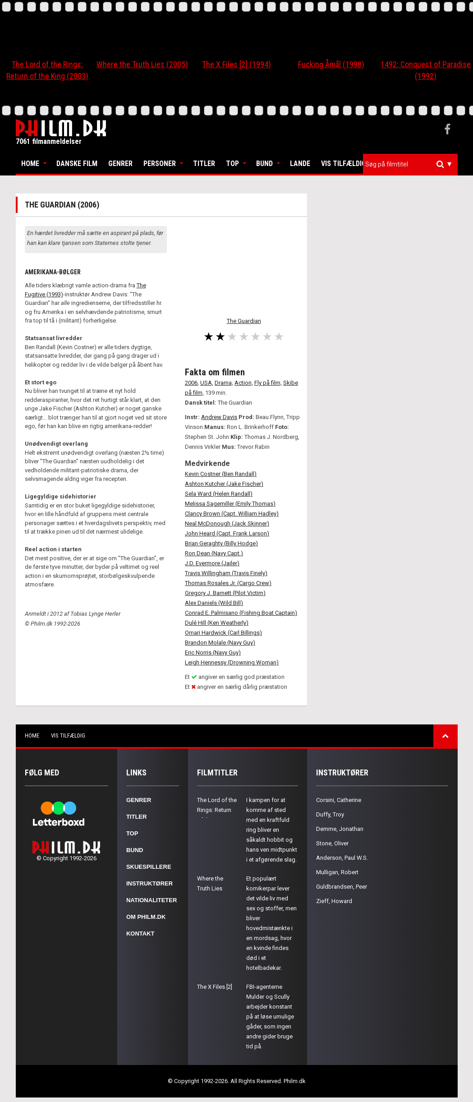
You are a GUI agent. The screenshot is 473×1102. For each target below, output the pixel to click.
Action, (243, 382)
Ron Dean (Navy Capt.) (214, 553)
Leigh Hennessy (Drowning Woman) (232, 662)
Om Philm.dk (145, 916)
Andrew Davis (219, 417)
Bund (264, 163)
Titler (204, 163)
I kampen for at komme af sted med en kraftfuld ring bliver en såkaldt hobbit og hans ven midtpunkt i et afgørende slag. (271, 830)
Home (30, 163)
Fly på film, (268, 382)
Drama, (224, 382)
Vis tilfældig (343, 163)
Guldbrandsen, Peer (341, 886)
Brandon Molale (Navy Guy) (220, 642)
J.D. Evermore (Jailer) (212, 563)
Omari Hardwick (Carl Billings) (223, 632)
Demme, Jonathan (339, 828)
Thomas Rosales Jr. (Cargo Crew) (228, 583)
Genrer (120, 163)
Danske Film (76, 163)
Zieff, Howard (334, 901)
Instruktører (149, 883)
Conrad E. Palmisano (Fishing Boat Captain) (241, 612)
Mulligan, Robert (337, 872)
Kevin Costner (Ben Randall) (221, 473)
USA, (206, 382)
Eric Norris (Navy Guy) (213, 652)
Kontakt (140, 933)
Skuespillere (148, 866)
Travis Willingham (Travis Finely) (226, 573)
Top (232, 163)
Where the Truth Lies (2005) (142, 64)
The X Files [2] (214, 986)
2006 (191, 382)
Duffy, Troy (330, 814)
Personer (159, 163)
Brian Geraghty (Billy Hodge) (221, 543)
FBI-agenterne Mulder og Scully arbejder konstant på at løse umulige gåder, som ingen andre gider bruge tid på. (270, 1016)
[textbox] (412, 164)
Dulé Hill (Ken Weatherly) (216, 622)
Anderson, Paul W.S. (342, 857)
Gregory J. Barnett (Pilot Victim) (225, 593)
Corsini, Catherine (338, 800)
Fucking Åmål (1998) (331, 64)
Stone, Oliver (332, 843)
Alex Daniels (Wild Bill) (214, 602)
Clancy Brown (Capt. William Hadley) (232, 513)
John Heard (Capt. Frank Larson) (227, 533)
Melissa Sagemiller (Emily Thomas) (230, 503)
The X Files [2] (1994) (236, 64)
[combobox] (410, 164)
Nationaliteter (151, 900)
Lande (300, 163)
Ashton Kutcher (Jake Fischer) (224, 483)
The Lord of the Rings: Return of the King (217, 810)
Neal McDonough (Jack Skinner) (227, 523)
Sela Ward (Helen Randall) (219, 493)
